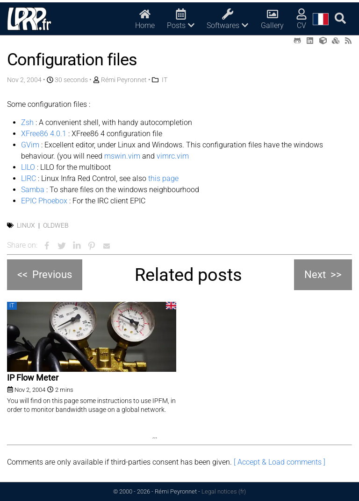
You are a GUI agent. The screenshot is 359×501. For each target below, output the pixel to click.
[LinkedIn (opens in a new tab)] (310, 40)
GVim (30, 144)
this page (163, 178)
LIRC (28, 178)
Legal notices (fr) (223, 491)
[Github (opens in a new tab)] (297, 40)
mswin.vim (122, 156)
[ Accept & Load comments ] (279, 462)
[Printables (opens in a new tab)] (335, 40)
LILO (28, 167)
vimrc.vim (173, 156)
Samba (32, 189)
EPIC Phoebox (44, 200)
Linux (26, 225)
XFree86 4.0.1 (43, 133)
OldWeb (56, 225)
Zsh (27, 122)
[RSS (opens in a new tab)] (348, 40)
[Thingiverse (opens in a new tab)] (323, 40)
